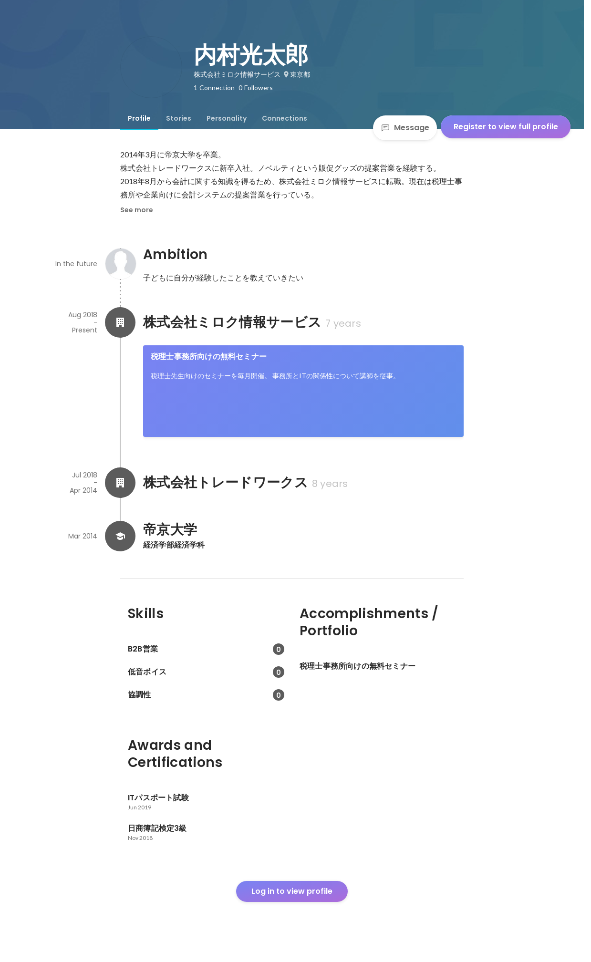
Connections (284, 118)
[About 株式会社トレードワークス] (120, 482)
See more (136, 210)
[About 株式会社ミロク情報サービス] (120, 322)
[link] (303, 391)
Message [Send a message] (405, 127)
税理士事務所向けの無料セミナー (209, 356)
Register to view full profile (506, 126)
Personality (227, 118)
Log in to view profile (291, 891)
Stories (178, 118)
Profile (139, 118)
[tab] (139, 118)
